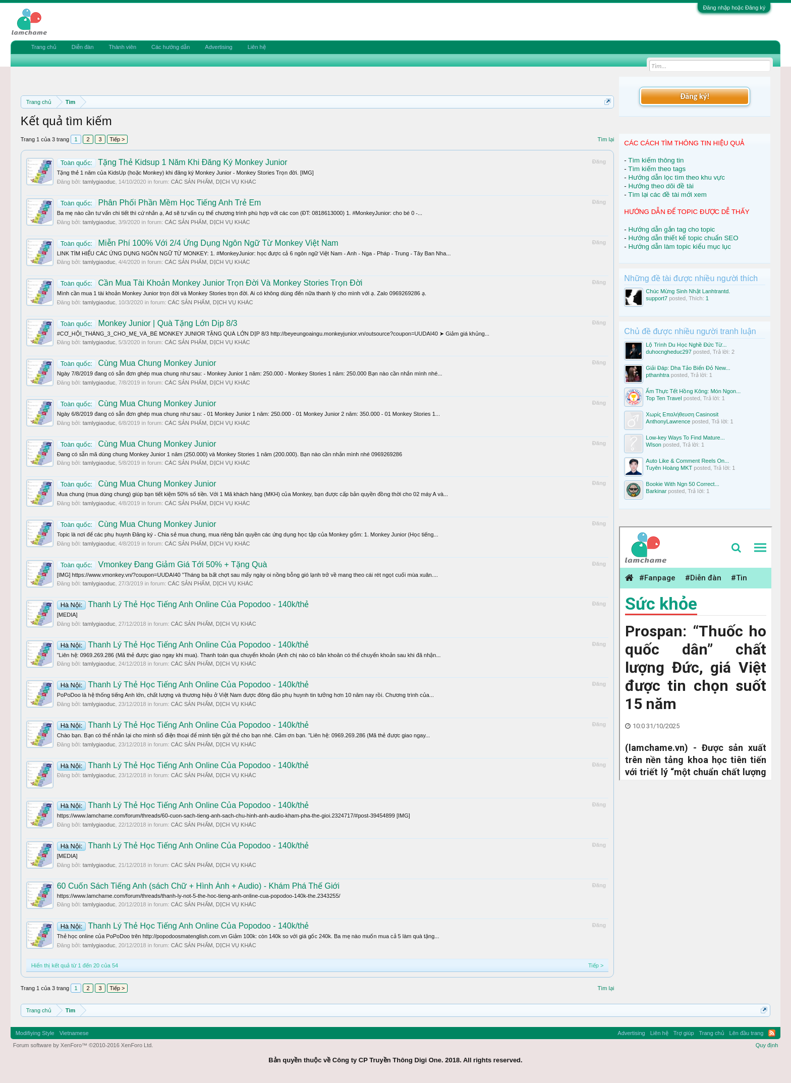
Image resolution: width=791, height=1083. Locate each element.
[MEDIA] (67, 615)
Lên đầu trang (746, 1033)
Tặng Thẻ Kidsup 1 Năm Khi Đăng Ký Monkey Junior (172, 162)
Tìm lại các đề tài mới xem (667, 194)
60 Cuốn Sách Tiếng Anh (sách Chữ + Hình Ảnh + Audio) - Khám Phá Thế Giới (198, 886)
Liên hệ (257, 47)
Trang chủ (43, 47)
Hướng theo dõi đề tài (660, 186)
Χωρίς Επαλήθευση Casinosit (682, 414)
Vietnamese (74, 1033)
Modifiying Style (35, 1033)
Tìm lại (605, 139)
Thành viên (122, 47)
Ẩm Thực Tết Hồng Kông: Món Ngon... (693, 391)
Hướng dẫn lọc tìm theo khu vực (676, 177)
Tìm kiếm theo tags (657, 169)
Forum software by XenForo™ (83, 1045)
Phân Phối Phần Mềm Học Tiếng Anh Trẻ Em (159, 202)
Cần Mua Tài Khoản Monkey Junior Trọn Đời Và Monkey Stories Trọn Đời (210, 283)
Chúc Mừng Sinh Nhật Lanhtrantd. (688, 291)
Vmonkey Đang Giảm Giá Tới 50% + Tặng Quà (162, 564)
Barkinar (656, 491)
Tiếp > (117, 139)
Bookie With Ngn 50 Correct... (682, 484)
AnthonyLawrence (668, 421)
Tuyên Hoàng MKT (669, 468)
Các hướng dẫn (170, 47)
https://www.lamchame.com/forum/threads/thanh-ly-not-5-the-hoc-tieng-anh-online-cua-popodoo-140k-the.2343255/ (199, 896)
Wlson (653, 445)
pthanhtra (657, 375)
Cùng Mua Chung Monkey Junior (136, 363)
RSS (771, 1033)
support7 (656, 298)
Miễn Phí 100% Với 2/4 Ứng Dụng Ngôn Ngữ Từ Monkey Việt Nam (197, 243)
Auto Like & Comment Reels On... (687, 461)
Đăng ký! (694, 96)
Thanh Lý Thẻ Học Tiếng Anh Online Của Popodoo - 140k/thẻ (183, 604)
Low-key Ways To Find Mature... (685, 438)
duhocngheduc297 (669, 352)
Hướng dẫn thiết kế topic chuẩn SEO (683, 238)
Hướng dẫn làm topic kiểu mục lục (679, 246)
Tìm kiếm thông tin (656, 160)
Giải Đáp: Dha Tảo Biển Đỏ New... (688, 368)
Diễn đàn (83, 47)
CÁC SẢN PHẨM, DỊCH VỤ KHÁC (213, 182)
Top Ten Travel (664, 398)
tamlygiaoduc (99, 182)
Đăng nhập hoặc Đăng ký (734, 8)
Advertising (218, 47)
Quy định (767, 1045)
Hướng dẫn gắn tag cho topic (671, 229)
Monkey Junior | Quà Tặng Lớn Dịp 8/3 (147, 323)
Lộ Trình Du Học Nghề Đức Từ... (686, 345)
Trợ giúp (683, 1033)
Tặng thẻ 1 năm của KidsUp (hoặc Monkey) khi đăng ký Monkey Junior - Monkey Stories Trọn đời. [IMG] (185, 173)
